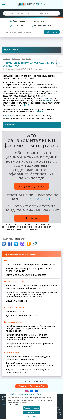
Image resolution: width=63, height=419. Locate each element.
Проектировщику (42, 25)
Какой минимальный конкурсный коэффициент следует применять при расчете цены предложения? (31, 328)
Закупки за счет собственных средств (26, 275)
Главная (6, 58)
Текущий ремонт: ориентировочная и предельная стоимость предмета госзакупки (30, 364)
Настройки (31, 416)
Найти (52, 32)
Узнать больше (13, 404)
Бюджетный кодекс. (17, 301)
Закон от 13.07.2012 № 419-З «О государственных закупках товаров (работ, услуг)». (31, 286)
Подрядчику (18, 25)
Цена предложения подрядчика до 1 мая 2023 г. (31, 264)
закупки (12, 224)
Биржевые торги (15, 311)
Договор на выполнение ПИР (21, 315)
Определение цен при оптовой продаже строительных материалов (28, 357)
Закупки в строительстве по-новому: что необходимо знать (27, 370)
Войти (31, 218)
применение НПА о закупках (33, 224)
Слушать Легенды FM (31, 386)
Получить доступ (31, 186)
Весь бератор (18, 21)
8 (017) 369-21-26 (35, 199)
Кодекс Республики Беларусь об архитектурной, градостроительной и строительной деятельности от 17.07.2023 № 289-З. (32, 294)
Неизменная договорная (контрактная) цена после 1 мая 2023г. (29, 269)
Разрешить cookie (31, 408)
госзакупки (32, 229)
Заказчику (39, 21)
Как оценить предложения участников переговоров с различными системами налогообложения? (27, 337)
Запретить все (31, 412)
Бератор (16, 58)
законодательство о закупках (17, 226)
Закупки (26, 58)
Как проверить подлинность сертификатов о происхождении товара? (29, 344)
